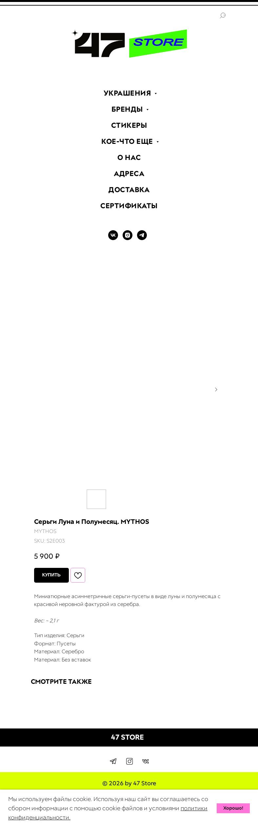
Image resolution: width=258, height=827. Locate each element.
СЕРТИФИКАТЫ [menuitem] (129, 206)
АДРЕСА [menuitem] (129, 173)
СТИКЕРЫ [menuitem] (129, 125)
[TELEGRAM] (142, 238)
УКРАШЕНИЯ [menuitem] (128, 93)
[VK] (113, 238)
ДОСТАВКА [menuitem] (129, 189)
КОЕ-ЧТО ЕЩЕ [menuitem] (128, 141)
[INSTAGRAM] (127, 238)
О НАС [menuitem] (129, 157)
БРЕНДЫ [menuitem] (128, 109)
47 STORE (127, 737)
